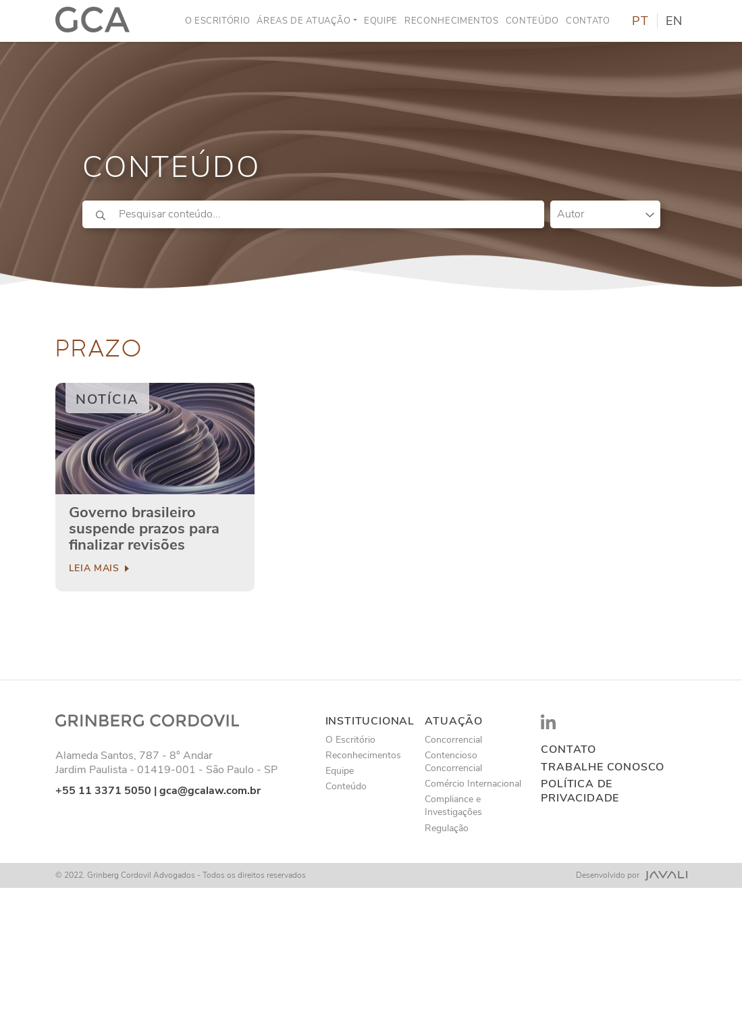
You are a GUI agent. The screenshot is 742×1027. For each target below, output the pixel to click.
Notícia (107, 399)
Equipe (381, 21)
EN (674, 21)
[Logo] (92, 21)
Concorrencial (453, 739)
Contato (588, 21)
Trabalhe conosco (602, 767)
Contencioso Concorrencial (453, 761)
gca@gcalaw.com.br (210, 790)
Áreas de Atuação (303, 21)
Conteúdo (532, 21)
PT (640, 21)
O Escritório (217, 21)
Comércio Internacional (473, 783)
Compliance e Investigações (453, 805)
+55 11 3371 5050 (103, 790)
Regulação (447, 828)
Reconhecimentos (451, 21)
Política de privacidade (580, 791)
